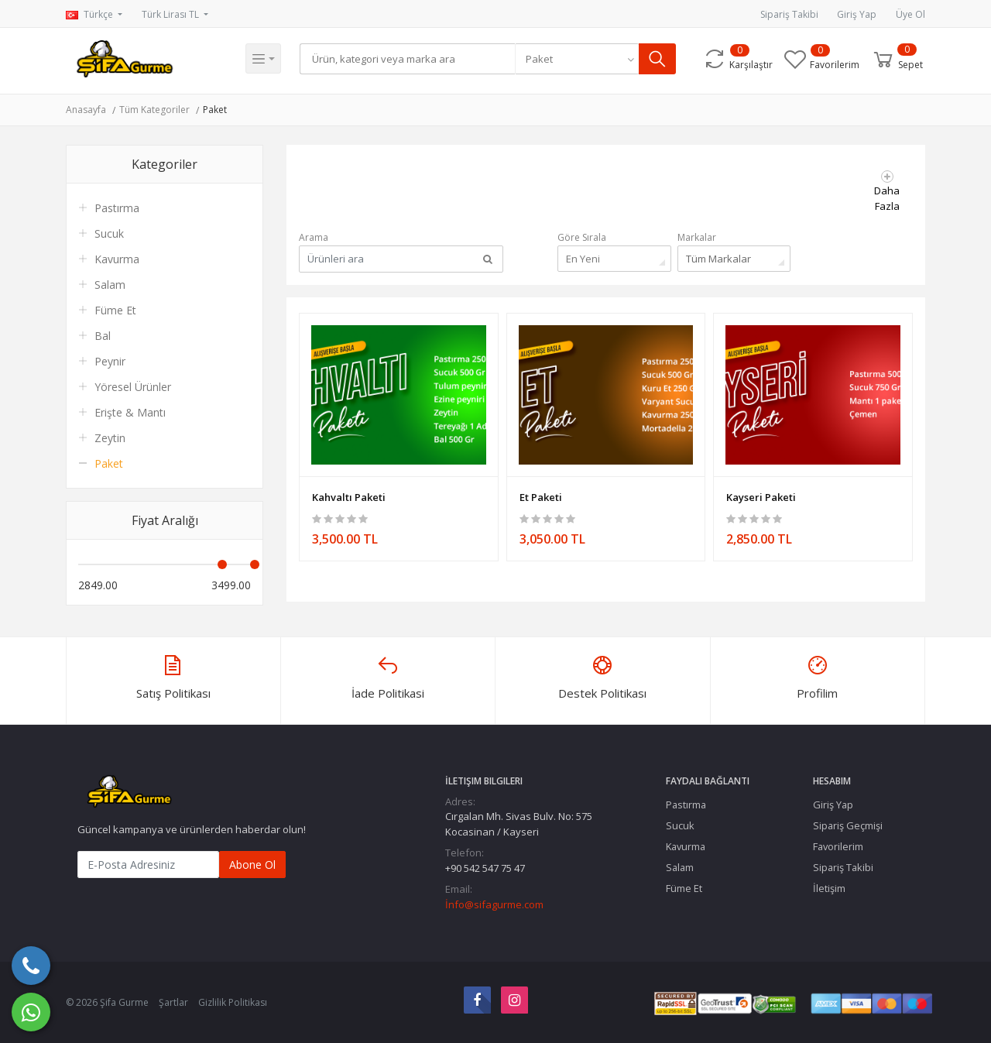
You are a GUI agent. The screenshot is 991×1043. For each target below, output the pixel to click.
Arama (313, 237)
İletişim (829, 888)
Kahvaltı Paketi (349, 492)
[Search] (410, 58)
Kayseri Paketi (761, 492)
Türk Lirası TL (171, 14)
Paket (215, 109)
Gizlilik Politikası (232, 1002)
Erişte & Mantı (130, 412)
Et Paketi (541, 492)
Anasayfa (86, 109)
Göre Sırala (581, 237)
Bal (102, 335)
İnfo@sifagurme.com (494, 904)
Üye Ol (910, 14)
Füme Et (115, 310)
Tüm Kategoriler (154, 109)
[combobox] (581, 58)
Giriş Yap (856, 14)
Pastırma (116, 208)
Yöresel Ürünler (132, 386)
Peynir (109, 361)
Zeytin (109, 438)
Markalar (696, 237)
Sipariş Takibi (789, 14)
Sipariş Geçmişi (848, 825)
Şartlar (173, 1002)
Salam (109, 284)
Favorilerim (838, 846)
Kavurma (116, 259)
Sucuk (109, 233)
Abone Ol (252, 864)
